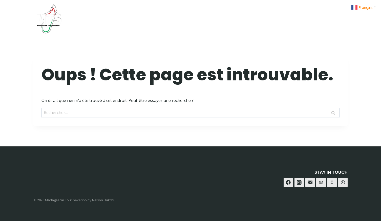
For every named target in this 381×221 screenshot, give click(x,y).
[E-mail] (310, 182)
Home (200, 17)
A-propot (250, 17)
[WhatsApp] (329, 17)
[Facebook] (304, 17)
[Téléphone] (332, 182)
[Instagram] (317, 17)
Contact (278, 17)
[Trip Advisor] (342, 17)
